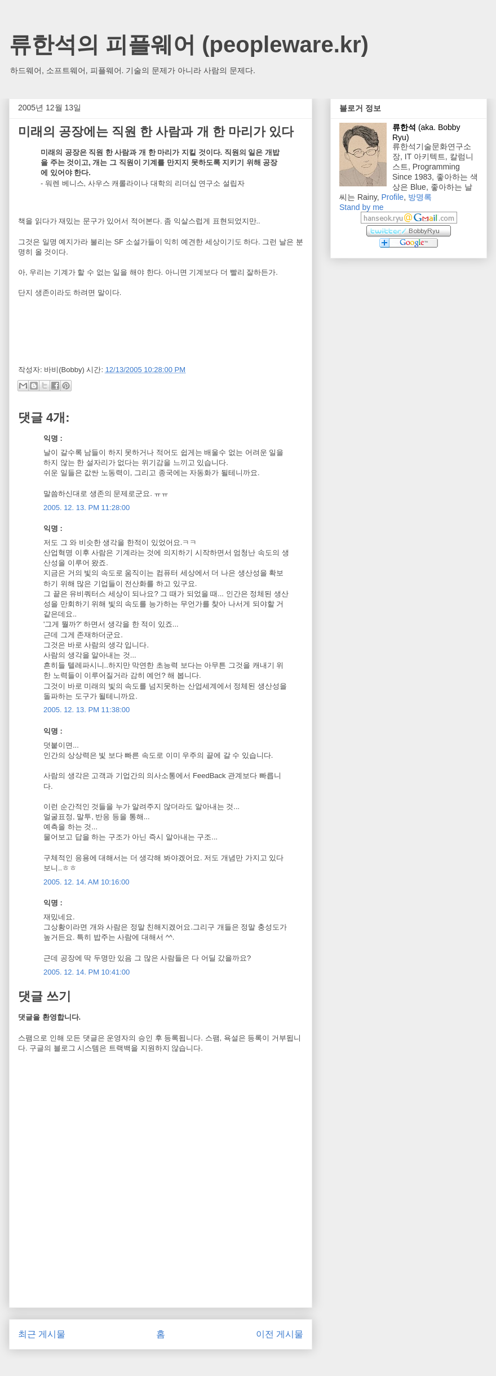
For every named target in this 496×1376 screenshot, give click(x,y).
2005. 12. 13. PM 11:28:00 (86, 507)
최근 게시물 (41, 1334)
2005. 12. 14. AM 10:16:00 (86, 882)
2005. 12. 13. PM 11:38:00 (86, 709)
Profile (392, 197)
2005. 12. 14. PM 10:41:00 (86, 972)
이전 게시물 (279, 1334)
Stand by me (361, 207)
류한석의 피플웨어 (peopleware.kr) (189, 44)
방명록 (420, 197)
